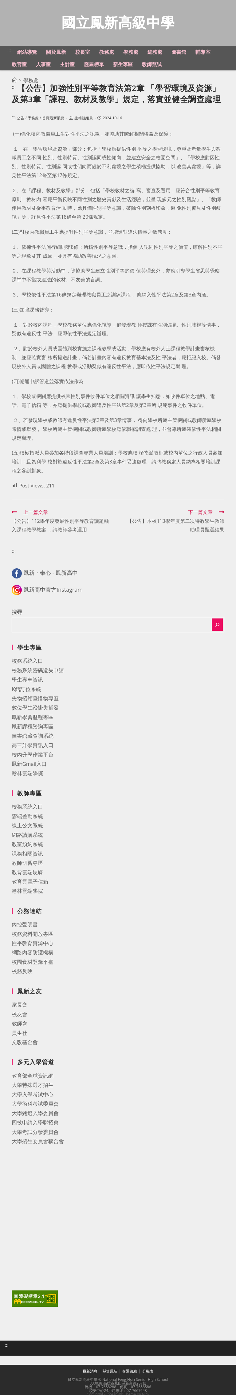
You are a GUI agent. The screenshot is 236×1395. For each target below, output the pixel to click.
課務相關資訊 (27, 854)
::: (9, 50)
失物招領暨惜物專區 (35, 698)
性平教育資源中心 (32, 943)
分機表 (147, 1371)
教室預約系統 (27, 844)
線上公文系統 (27, 825)
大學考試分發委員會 (35, 1132)
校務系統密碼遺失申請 (38, 670)
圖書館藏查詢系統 (32, 736)
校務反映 (22, 971)
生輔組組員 (83, 118)
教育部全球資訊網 (32, 1076)
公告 (20, 118)
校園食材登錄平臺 (32, 962)
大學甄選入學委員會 (35, 1113)
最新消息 (90, 1371)
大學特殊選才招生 (32, 1085)
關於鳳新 (110, 1371)
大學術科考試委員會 (35, 1104)
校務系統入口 (27, 661)
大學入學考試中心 (32, 1095)
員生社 (19, 1033)
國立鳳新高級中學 (118, 23)
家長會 (19, 1005)
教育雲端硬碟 (27, 872)
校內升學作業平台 (32, 755)
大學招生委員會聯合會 (38, 1141)
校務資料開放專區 (32, 934)
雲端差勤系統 (27, 816)
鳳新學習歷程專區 (32, 717)
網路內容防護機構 (32, 952)
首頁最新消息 (53, 118)
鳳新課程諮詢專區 (32, 726)
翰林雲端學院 (27, 773)
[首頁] (14, 81)
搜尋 (17, 612)
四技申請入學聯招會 (35, 1123)
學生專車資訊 (27, 680)
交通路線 (129, 1371)
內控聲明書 (25, 924)
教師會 (19, 1023)
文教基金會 (25, 1042)
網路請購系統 (27, 835)
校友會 (19, 1014)
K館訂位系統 (26, 689)
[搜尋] (217, 625)
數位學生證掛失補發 (35, 708)
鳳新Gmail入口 (29, 764)
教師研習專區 (27, 863)
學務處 (33, 118)
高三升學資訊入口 (32, 745)
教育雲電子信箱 (30, 882)
